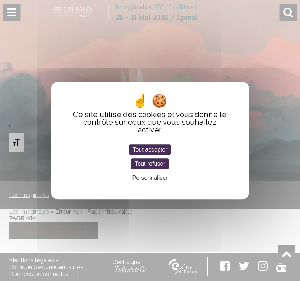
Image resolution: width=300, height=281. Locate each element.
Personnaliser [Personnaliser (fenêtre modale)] (150, 178)
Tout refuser (150, 164)
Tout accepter (149, 149)
